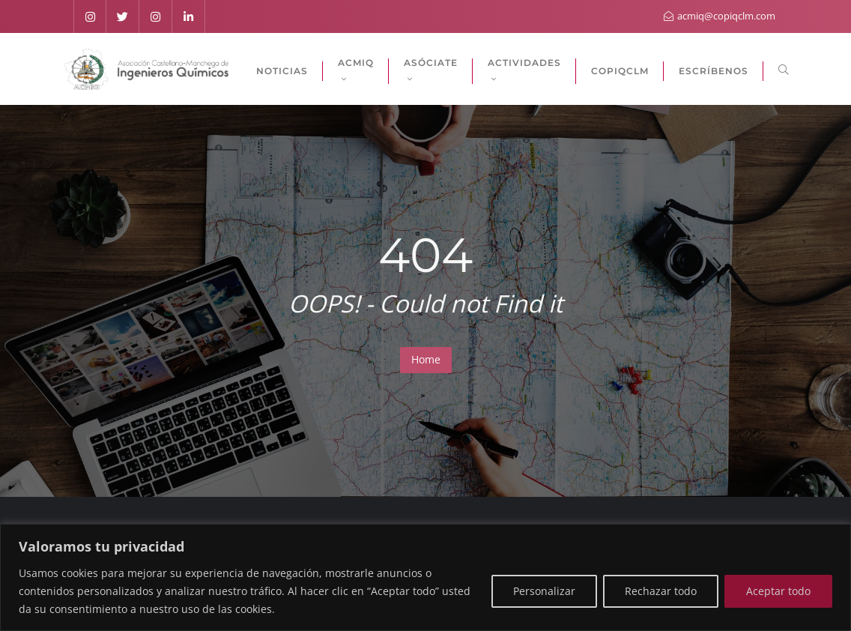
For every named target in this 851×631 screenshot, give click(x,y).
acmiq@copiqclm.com (719, 15)
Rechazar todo (661, 591)
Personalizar (544, 591)
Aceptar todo (778, 591)
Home (425, 359)
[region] (425, 577)
